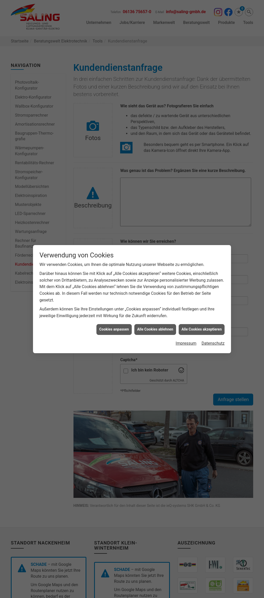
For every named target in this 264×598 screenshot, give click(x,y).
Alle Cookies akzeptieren (202, 296)
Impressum (186, 310)
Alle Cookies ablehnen (155, 296)
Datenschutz (213, 310)
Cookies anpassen (114, 296)
